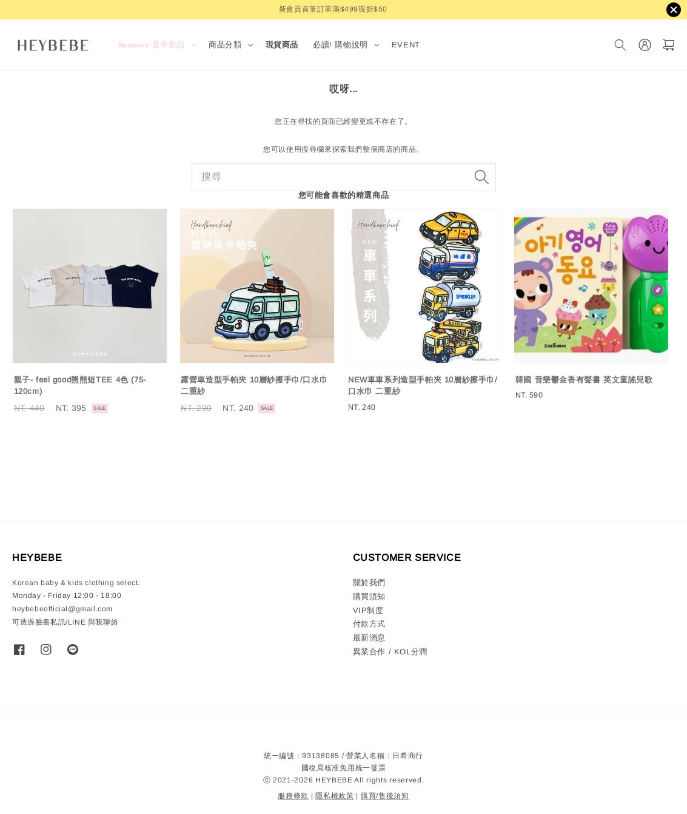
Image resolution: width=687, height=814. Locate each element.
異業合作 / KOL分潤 (390, 651)
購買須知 (369, 596)
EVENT (406, 44)
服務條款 (293, 796)
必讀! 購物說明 (340, 44)
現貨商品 (282, 44)
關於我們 (369, 582)
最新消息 (369, 637)
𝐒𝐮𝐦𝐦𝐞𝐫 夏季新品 (152, 44)
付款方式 (369, 623)
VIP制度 (368, 610)
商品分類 (225, 44)
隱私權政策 (334, 796)
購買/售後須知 (385, 796)
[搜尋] (620, 45)
